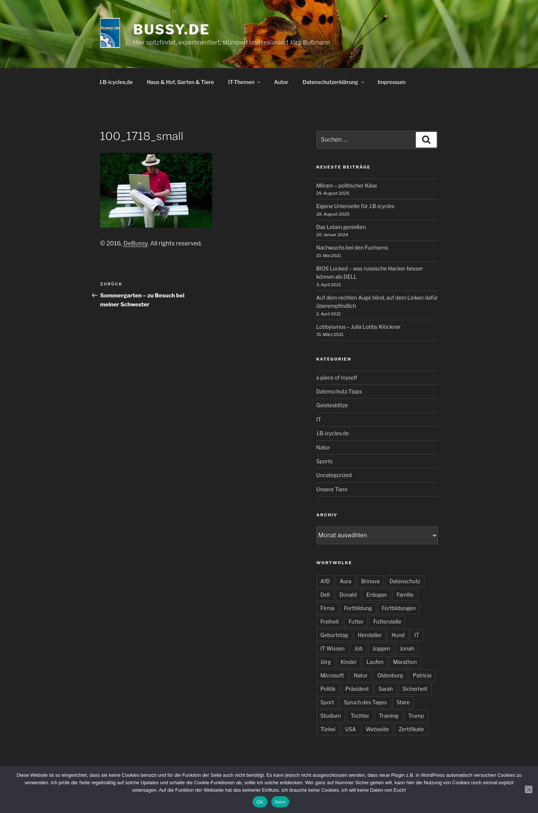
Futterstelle (387, 621)
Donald (348, 594)
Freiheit (330, 621)
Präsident (357, 689)
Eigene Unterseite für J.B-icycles (355, 206)
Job (358, 648)
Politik (328, 689)
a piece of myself (336, 377)
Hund (398, 635)
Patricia (422, 675)
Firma (327, 608)
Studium (331, 715)
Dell (325, 594)
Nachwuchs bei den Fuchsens (352, 247)
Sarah (385, 689)
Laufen (375, 662)
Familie (405, 594)
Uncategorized (334, 475)
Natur (323, 447)
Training (388, 715)
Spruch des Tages (365, 702)
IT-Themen (245, 82)
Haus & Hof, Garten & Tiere (180, 82)
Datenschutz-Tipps (339, 391)
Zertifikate (411, 729)
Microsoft (332, 675)
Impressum (392, 82)
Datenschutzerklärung (334, 82)
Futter (356, 621)
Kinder (349, 662)
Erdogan (377, 594)
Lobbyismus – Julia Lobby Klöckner (358, 327)
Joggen (381, 648)
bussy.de (171, 29)
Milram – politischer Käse (346, 185)
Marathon (405, 662)
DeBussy (135, 243)
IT (318, 419)
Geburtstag (334, 635)
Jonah (407, 648)
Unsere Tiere (332, 489)
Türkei (328, 729)
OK (259, 802)
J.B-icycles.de (116, 82)
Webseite (377, 729)
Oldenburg (390, 675)
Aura (345, 581)
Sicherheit (414, 689)
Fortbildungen (399, 608)
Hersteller (370, 635)
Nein (280, 802)
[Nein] (528, 789)
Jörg (326, 662)
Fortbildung (358, 608)
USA (350, 729)
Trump (416, 715)
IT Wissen (333, 648)
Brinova (370, 581)
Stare (402, 702)
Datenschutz (404, 581)
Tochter (359, 715)
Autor (281, 82)
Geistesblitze (332, 405)
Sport (327, 702)
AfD (325, 581)
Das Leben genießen (341, 227)
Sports (324, 461)
